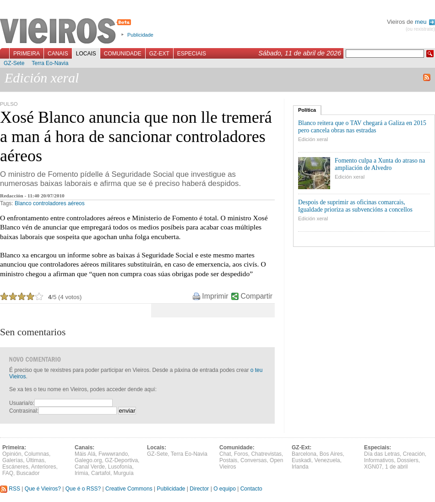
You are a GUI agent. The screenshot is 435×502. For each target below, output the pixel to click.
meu (425, 21)
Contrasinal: (23, 411)
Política (307, 110)
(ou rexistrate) (420, 29)
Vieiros (67, 31)
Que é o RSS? (83, 489)
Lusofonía (120, 467)
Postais (228, 460)
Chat (225, 454)
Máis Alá (85, 454)
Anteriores (43, 467)
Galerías (12, 460)
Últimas (35, 460)
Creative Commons (128, 489)
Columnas (36, 454)
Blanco (23, 203)
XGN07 (373, 467)
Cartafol (100, 473)
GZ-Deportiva (121, 460)
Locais (86, 53)
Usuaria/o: (21, 403)
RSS (10, 489)
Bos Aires (331, 454)
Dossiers (408, 460)
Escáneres (15, 467)
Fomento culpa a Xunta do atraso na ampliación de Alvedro (380, 164)
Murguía (124, 473)
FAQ (7, 473)
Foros (241, 454)
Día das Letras (382, 454)
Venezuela (327, 460)
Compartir (256, 296)
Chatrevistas (266, 454)
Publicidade (140, 35)
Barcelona (304, 454)
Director (199, 489)
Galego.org (88, 460)
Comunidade (122, 53)
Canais (58, 53)
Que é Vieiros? (43, 489)
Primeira (26, 53)
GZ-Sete (14, 63)
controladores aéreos (59, 203)
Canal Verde (90, 467)
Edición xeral (313, 139)
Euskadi (301, 460)
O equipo (224, 489)
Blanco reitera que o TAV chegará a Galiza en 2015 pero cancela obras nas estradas (362, 127)
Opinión (11, 454)
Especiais (191, 53)
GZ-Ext (159, 53)
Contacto (251, 489)
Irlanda (300, 467)
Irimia (81, 473)
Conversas (253, 460)
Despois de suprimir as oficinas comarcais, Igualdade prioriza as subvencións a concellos (355, 206)
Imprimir (215, 296)
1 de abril (396, 467)
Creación (414, 454)
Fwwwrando (113, 454)
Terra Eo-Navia (50, 63)
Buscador (28, 473)
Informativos (379, 460)
